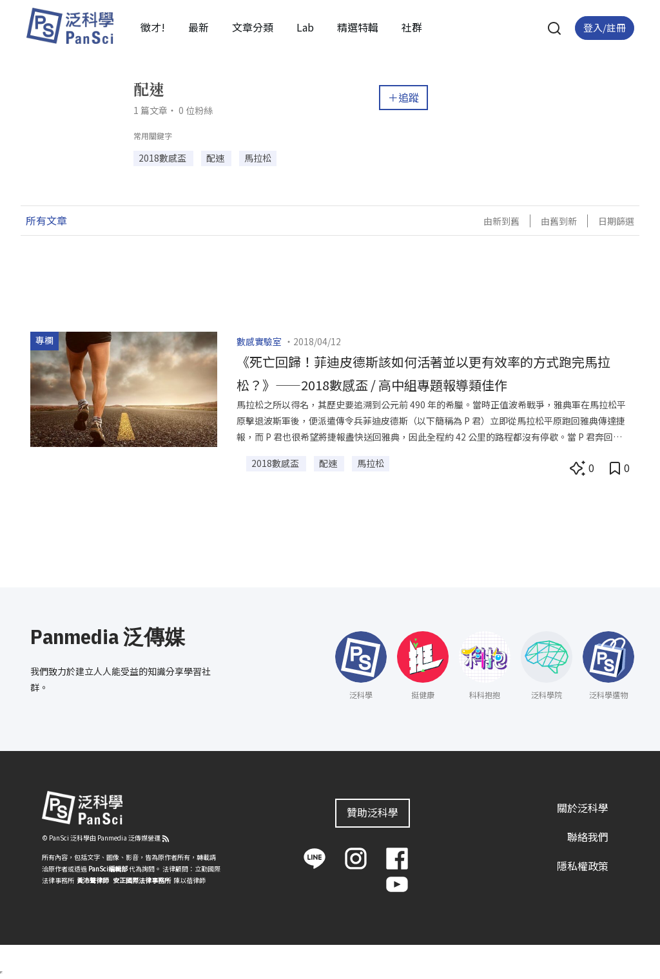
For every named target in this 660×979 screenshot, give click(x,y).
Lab (305, 27)
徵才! (153, 27)
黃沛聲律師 (93, 880)
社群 (412, 27)
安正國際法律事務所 (142, 880)
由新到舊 (501, 220)
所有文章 (46, 220)
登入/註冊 (604, 27)
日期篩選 (616, 220)
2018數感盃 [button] (163, 157)
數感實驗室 (259, 341)
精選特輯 (357, 27)
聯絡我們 (587, 836)
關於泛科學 (582, 807)
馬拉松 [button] (257, 157)
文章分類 (252, 27)
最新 (198, 27)
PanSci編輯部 (108, 868)
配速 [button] (216, 157)
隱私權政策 (582, 865)
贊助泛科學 (372, 812)
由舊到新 (559, 220)
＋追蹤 (403, 97)
